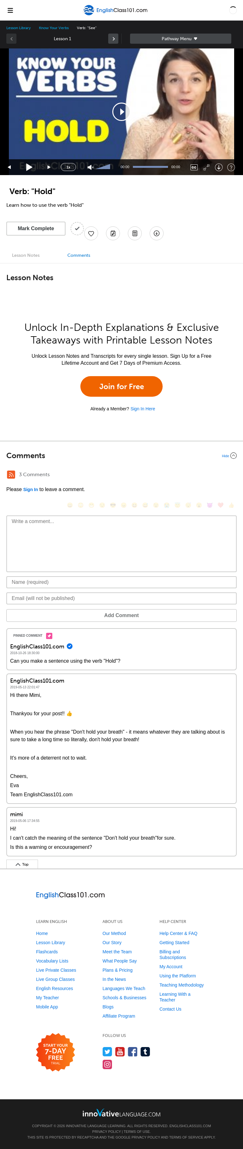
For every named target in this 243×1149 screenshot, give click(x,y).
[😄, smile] (70, 505)
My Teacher (47, 997)
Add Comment (121, 615)
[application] (121, 111)
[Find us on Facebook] (133, 1052)
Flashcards (47, 951)
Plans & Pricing (118, 970)
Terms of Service (186, 1137)
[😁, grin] (91, 505)
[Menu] (10, 10)
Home (42, 933)
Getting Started (174, 942)
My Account (170, 966)
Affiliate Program (119, 1016)
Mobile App (47, 1006)
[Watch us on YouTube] (120, 1052)
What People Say (120, 960)
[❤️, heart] (220, 505)
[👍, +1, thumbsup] (231, 505)
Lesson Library (18, 28)
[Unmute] (91, 167)
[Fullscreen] (206, 167)
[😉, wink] (156, 505)
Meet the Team (117, 951)
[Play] (30, 167)
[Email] (121, 598)
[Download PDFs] (135, 233)
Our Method (114, 933)
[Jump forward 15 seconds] (49, 167)
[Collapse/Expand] (121, 455)
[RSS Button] (11, 474)
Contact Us (170, 1009)
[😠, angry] (123, 505)
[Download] (219, 167)
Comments (78, 255)
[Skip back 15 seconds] (9, 167)
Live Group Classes (55, 979)
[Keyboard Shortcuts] (231, 167)
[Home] (116, 14)
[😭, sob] (166, 505)
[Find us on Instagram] (107, 1064)
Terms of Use (137, 1131)
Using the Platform (177, 975)
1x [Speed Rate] (68, 167)
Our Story (112, 942)
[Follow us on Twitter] (107, 1052)
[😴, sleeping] (188, 505)
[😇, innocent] (177, 505)
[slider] (104, 167)
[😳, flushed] (80, 505)
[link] (113, 39)
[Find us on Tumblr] (145, 1052)
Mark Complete (36, 228)
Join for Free (121, 386)
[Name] (121, 582)
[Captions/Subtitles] (194, 167)
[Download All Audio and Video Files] (157, 233)
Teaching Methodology (181, 985)
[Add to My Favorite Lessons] (91, 233)
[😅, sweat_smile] (145, 505)
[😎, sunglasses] (113, 505)
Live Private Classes (56, 970)
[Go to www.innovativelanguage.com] (121, 1112)
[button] (233, 10)
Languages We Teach (124, 988)
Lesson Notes (26, 255)
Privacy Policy (106, 1131)
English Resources (54, 988)
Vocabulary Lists (52, 960)
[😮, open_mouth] (199, 505)
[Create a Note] (113, 233)
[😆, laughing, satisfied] (134, 505)
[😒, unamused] (102, 505)
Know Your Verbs (53, 28)
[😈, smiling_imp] (209, 505)
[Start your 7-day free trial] (55, 1052)
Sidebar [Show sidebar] (180, 39)
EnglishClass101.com (190, 1126)
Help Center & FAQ (178, 933)
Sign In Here (142, 408)
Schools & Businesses (124, 997)
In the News (114, 979)
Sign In (30, 489)
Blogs (108, 1006)
